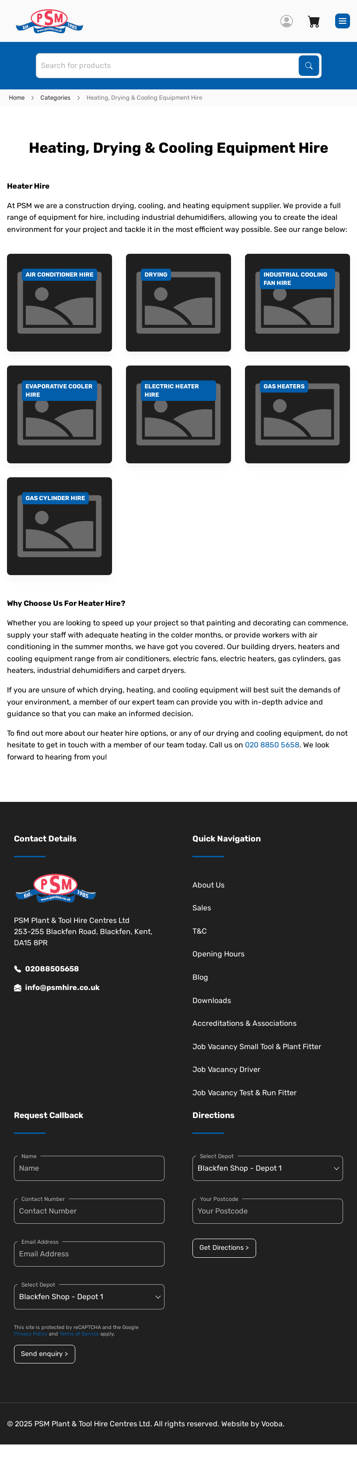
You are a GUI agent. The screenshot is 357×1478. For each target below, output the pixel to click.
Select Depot (38, 1284)
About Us (208, 885)
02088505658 (46, 969)
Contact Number (43, 1199)
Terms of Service (79, 1334)
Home (17, 97)
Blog (200, 977)
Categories (55, 97)
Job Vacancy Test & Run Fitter (244, 1092)
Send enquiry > (44, 1354)
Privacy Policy (30, 1334)
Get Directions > (224, 1248)
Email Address (40, 1242)
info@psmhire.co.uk (56, 987)
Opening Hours (218, 953)
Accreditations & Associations (244, 1023)
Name (29, 1156)
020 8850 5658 (272, 744)
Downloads (211, 1000)
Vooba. (272, 1423)
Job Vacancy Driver (226, 1069)
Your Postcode (219, 1199)
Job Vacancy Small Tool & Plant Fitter (256, 1046)
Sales (201, 907)
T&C (199, 931)
